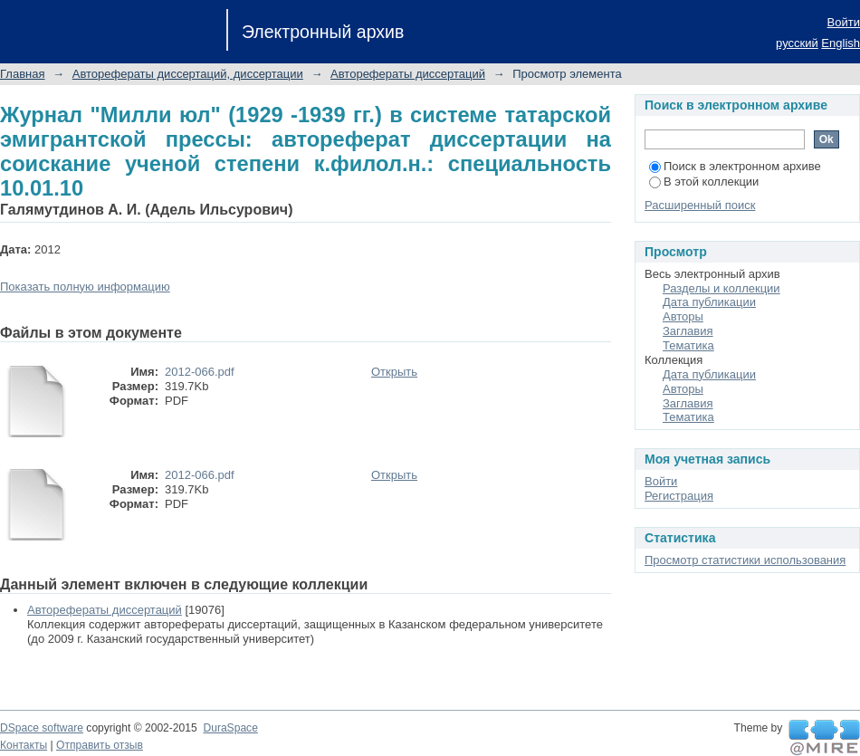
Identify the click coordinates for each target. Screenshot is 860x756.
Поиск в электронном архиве (735, 166)
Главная (22, 74)
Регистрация (679, 495)
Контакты (23, 745)
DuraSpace (230, 728)
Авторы (683, 316)
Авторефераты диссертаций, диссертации (187, 74)
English (840, 43)
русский (797, 43)
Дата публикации (709, 302)
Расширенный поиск (700, 205)
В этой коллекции (704, 181)
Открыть (394, 371)
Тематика (688, 345)
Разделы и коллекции (721, 288)
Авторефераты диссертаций (407, 74)
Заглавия (688, 331)
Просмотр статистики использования (745, 560)
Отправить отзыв (99, 745)
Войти (843, 22)
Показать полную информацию (85, 286)
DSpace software (41, 728)
